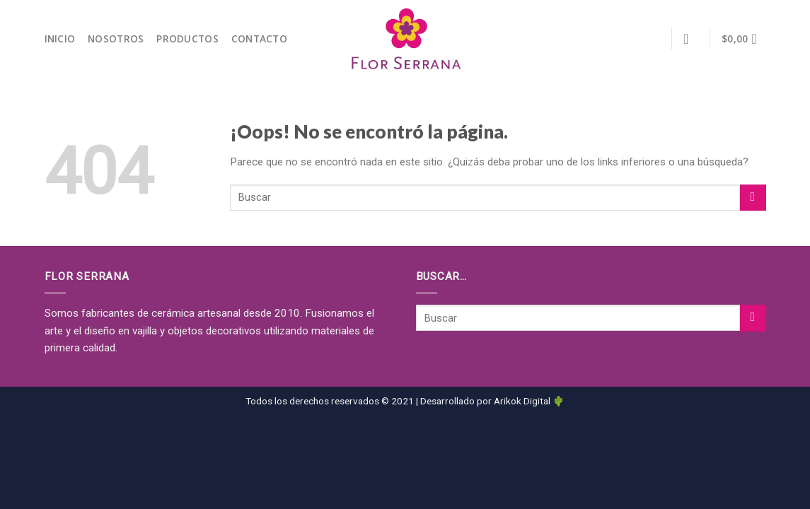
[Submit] (753, 198)
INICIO (60, 38)
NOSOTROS (116, 38)
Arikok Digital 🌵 (529, 400)
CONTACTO (259, 38)
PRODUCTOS (187, 38)
